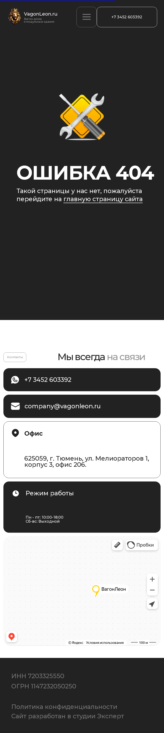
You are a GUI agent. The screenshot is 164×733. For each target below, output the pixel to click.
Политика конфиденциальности (64, 706)
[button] (86, 17)
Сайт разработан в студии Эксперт (67, 716)
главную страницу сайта (103, 199)
